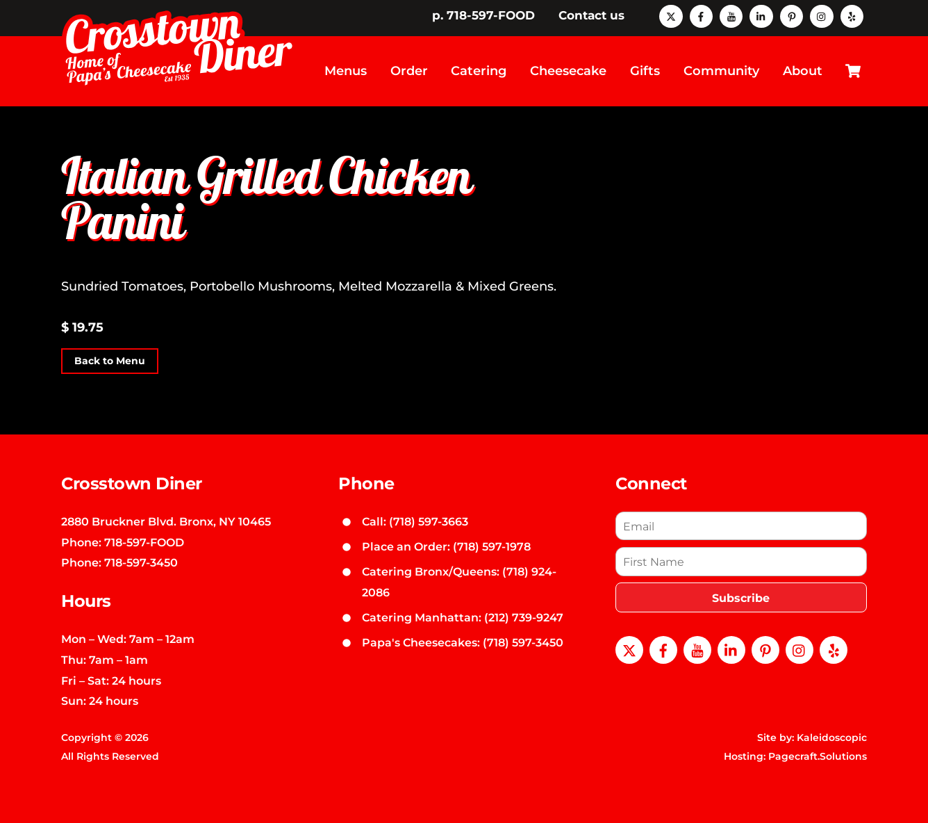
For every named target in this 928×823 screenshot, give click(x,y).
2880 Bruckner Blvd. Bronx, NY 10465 (166, 521)
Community (721, 71)
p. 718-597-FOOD (483, 15)
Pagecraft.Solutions (817, 756)
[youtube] (731, 15)
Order (409, 71)
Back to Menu (109, 360)
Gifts (645, 71)
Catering (478, 71)
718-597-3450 (141, 562)
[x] (670, 15)
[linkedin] (760, 15)
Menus (345, 71)
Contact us (591, 15)
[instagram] (821, 15)
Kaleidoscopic (832, 737)
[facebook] (701, 15)
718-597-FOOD (144, 542)
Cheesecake (568, 71)
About (802, 71)
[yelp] (851, 15)
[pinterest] (791, 15)
